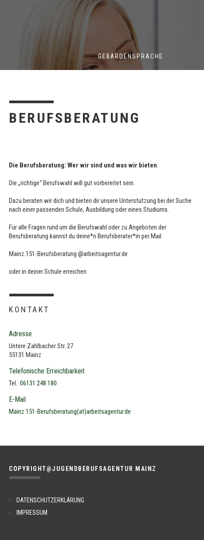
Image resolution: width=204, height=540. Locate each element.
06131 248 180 (38, 383)
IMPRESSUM (31, 512)
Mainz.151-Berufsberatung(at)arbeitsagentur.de (70, 412)
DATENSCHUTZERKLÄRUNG (50, 500)
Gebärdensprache (130, 56)
